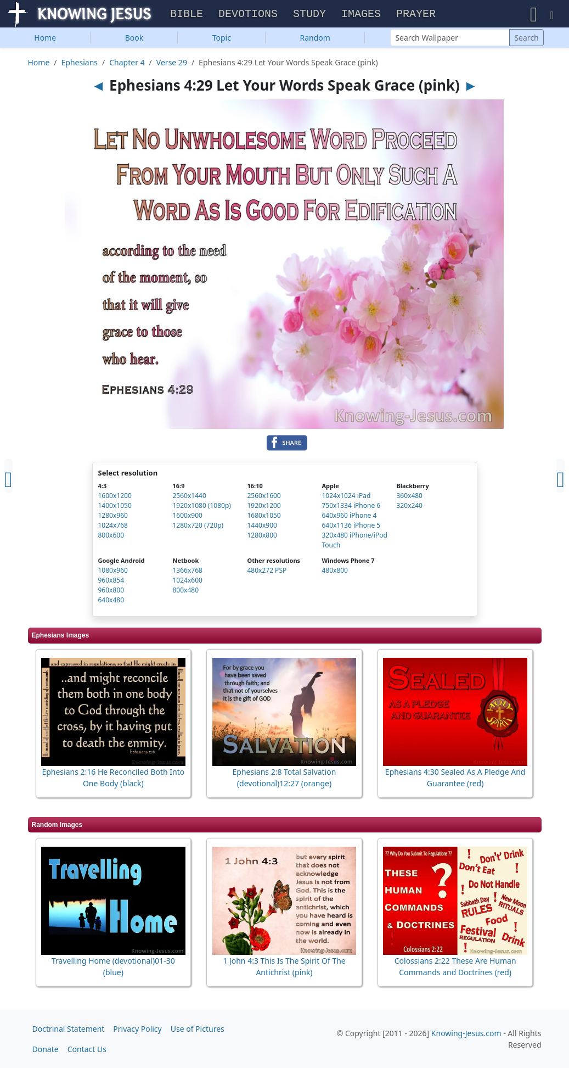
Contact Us (86, 1049)
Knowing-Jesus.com (466, 1033)
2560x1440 (189, 496)
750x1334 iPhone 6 (351, 506)
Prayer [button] (416, 14)
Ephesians (79, 63)
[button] (533, 14)
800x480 (185, 591)
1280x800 (262, 536)
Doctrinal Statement (68, 1029)
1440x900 (262, 526)
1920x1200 (263, 506)
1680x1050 (263, 516)
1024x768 (113, 526)
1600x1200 (115, 496)
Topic (221, 38)
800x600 (111, 536)
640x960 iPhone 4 (349, 516)
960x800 (111, 591)
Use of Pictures (197, 1029)
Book (134, 38)
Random (315, 38)
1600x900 (187, 516)
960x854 (111, 581)
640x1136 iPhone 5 (351, 526)
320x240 (409, 506)
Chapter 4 (126, 63)
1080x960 (113, 571)
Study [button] (309, 14)
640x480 (111, 601)
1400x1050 (115, 506)
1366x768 (187, 571)
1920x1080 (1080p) (201, 506)
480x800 (335, 571)
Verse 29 (171, 63)
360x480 (409, 496)
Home (45, 38)
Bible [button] (186, 14)
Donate (45, 1049)
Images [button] (361, 14)
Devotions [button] (248, 14)
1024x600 (187, 581)
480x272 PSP (266, 571)
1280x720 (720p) (197, 526)
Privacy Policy (137, 1029)
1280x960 (113, 516)
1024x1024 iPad (346, 496)
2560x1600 (263, 496)
